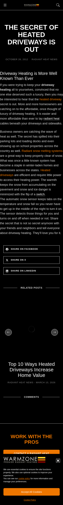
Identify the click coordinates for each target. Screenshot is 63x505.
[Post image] (31, 329)
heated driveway (50, 99)
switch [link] (40, 194)
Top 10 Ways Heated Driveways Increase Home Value (31, 369)
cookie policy (24, 478)
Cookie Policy (30, 500)
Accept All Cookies (31, 491)
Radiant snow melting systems (42, 151)
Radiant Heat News (44, 59)
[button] (58, 460)
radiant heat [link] (51, 118)
